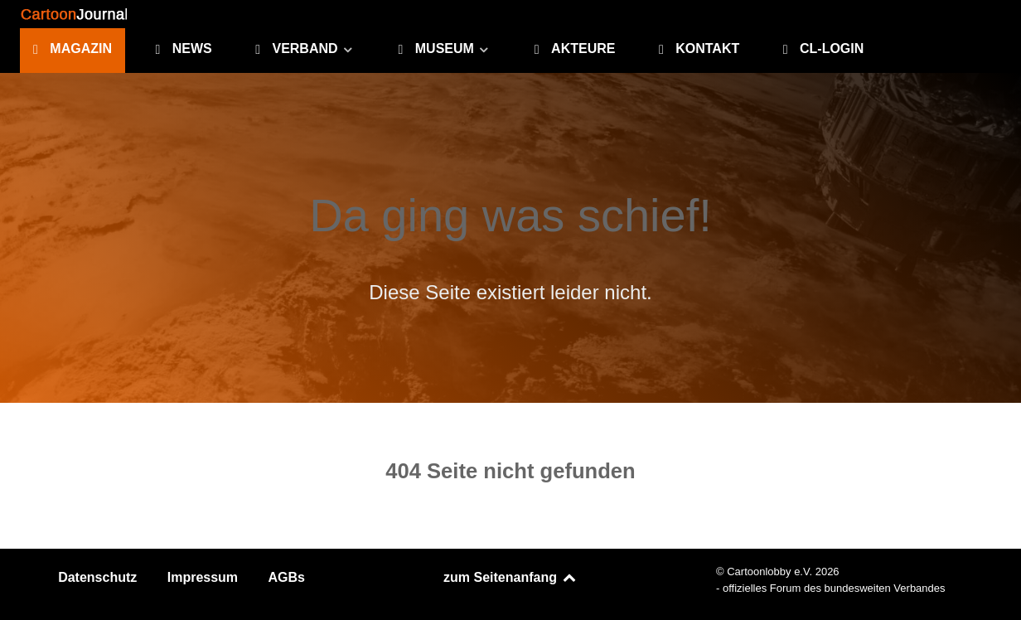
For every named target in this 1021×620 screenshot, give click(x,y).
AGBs (287, 577)
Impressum (202, 577)
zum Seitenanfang (510, 577)
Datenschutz (97, 577)
